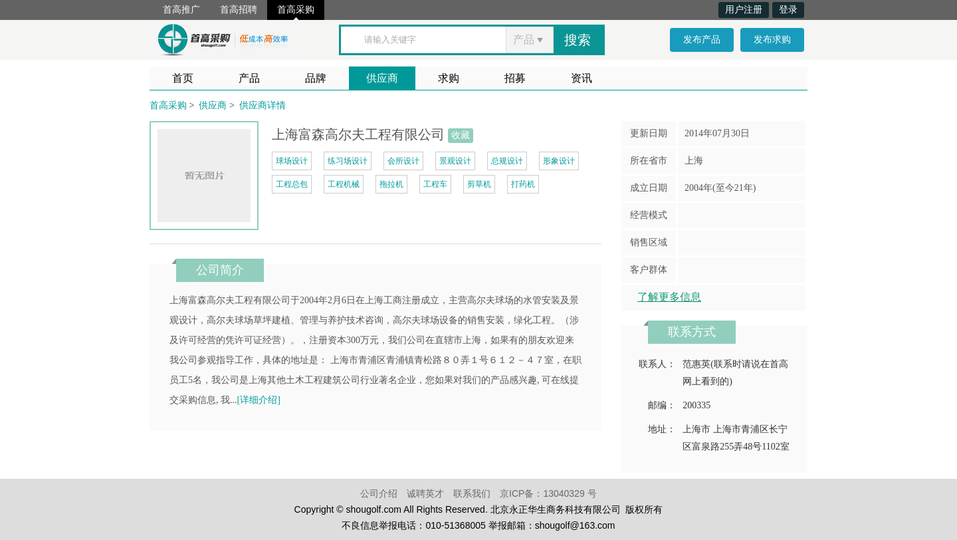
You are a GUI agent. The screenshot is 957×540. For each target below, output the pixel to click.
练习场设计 (348, 161)
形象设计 (559, 161)
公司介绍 (378, 493)
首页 (182, 78)
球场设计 (292, 161)
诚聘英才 (425, 493)
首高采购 (295, 10)
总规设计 (507, 161)
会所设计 (403, 161)
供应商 (382, 78)
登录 (788, 10)
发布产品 (701, 40)
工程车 (435, 184)
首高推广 (181, 10)
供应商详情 (262, 105)
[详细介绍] (258, 400)
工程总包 (292, 184)
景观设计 (455, 161)
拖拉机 (391, 184)
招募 (515, 78)
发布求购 (772, 40)
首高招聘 (238, 10)
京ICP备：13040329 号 (548, 493)
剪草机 (479, 184)
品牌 (315, 78)
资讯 (581, 78)
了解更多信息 (669, 297)
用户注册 (743, 10)
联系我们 (471, 493)
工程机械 (344, 184)
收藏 (460, 135)
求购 (448, 78)
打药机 (523, 184)
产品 (249, 78)
